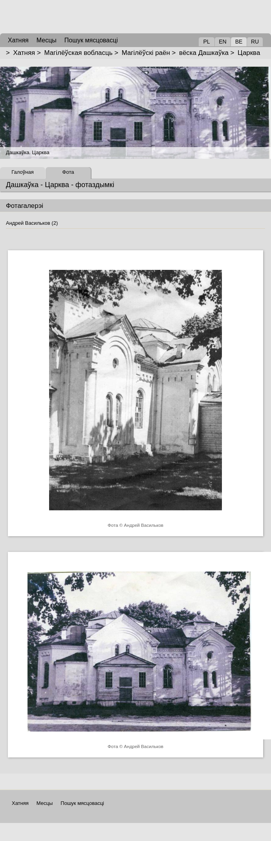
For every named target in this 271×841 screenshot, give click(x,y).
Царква (249, 52)
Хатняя (24, 52)
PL (206, 41)
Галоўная (22, 172)
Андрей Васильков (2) (32, 223)
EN (222, 41)
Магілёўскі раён (146, 52)
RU (255, 41)
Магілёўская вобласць (78, 52)
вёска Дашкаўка (204, 52)
